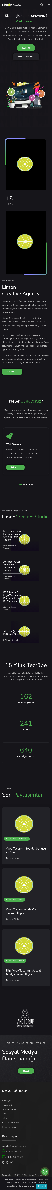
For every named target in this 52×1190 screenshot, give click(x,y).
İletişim (5, 1118)
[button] (20, 484)
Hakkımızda (7, 1105)
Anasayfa (6, 1100)
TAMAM (42, 1186)
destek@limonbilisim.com (14, 1146)
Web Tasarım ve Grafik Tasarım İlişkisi (21, 911)
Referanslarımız (9, 1109)
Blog (4, 1113)
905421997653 (11, 1151)
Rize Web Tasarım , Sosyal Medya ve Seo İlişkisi (23, 972)
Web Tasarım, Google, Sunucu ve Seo (26, 850)
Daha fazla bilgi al (26, 1186)
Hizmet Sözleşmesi (11, 1122)
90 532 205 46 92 (12, 1157)
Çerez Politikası (9, 1126)
